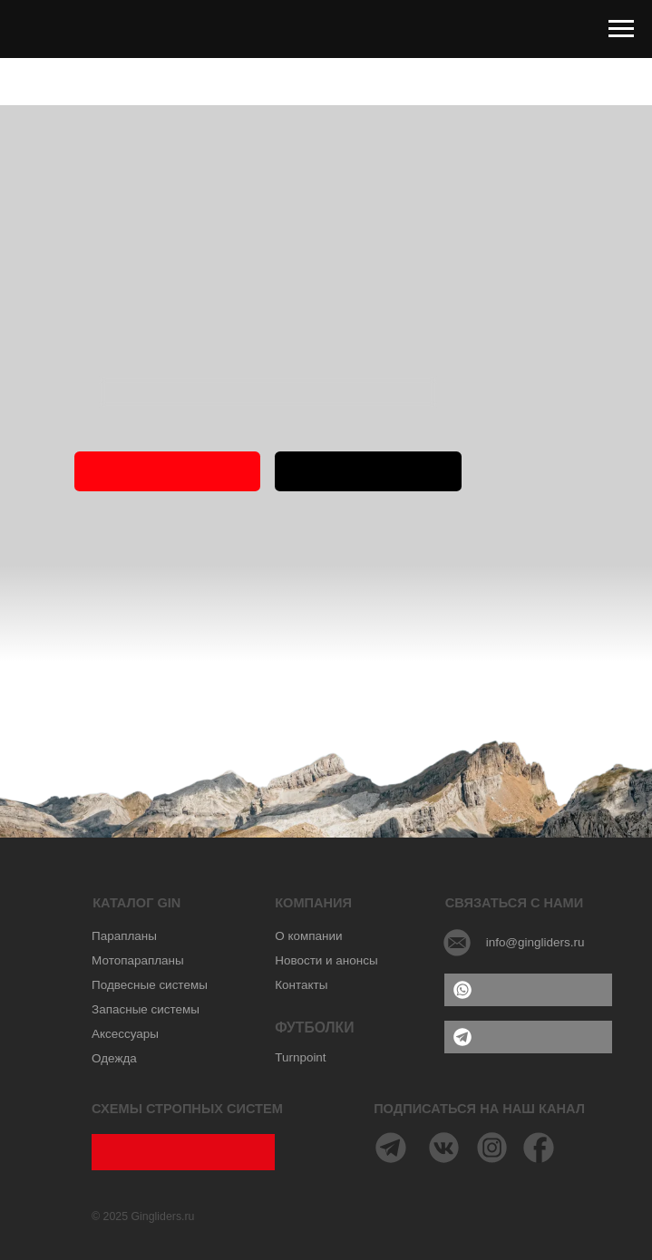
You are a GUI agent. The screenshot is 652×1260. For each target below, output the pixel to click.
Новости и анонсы (326, 960)
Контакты (301, 985)
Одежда (114, 1058)
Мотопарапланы (138, 960)
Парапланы (124, 936)
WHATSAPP (528, 989)
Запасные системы (145, 1009)
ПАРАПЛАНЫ (367, 471)
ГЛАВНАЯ (167, 471)
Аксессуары (125, 1034)
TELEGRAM (528, 1036)
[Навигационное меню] (621, 29)
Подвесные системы (150, 985)
